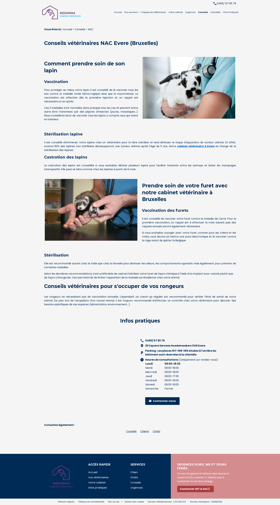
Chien (134, 472)
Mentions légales (66, 501)
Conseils (203, 12)
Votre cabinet (176, 12)
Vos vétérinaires (98, 477)
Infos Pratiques (231, 12)
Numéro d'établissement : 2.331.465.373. (167, 501)
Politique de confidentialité (91, 501)
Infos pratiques (97, 487)
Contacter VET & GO (195, 489)
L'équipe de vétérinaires (153, 12)
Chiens (144, 431)
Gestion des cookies (134, 501)
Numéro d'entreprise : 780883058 (206, 501)
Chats (156, 431)
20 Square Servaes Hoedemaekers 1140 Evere (175, 345)
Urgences (190, 12)
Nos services (131, 12)
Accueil (118, 12)
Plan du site (113, 501)
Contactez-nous (162, 401)
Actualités (215, 12)
